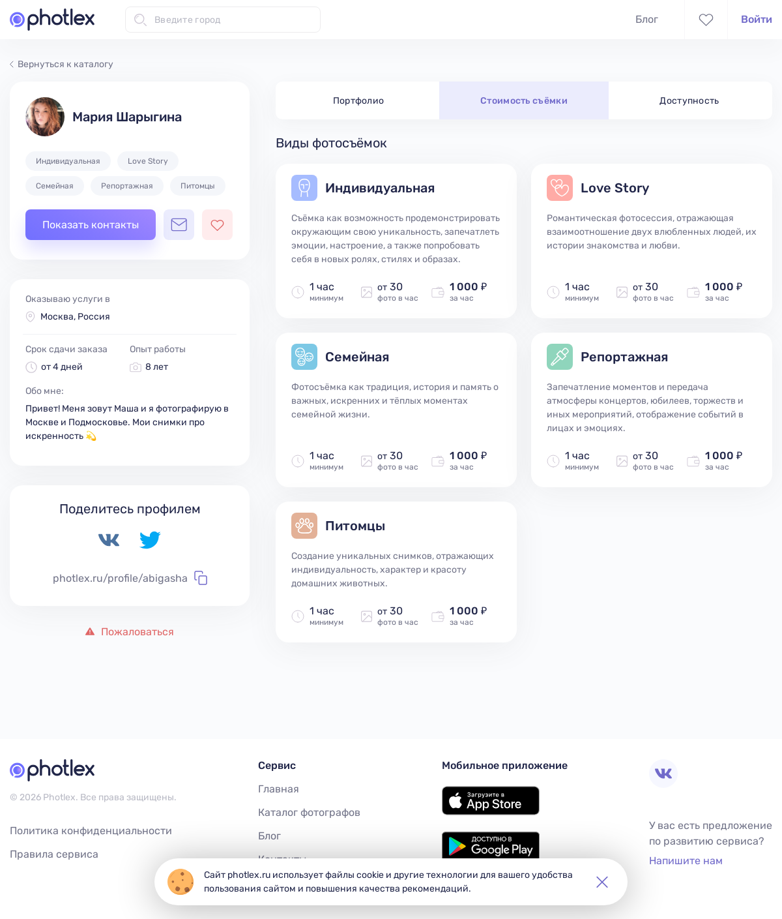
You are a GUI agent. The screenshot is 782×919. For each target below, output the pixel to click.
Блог (646, 19)
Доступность (689, 100)
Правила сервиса (54, 854)
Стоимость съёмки (524, 100)
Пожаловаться (129, 631)
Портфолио (358, 100)
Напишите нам (686, 860)
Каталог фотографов (309, 812)
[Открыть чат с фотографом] (179, 224)
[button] (602, 882)
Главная (278, 789)
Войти (756, 19)
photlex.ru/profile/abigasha (130, 578)
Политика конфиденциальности (91, 830)
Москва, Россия (75, 316)
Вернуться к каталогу (61, 64)
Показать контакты (90, 224)
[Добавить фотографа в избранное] (217, 224)
